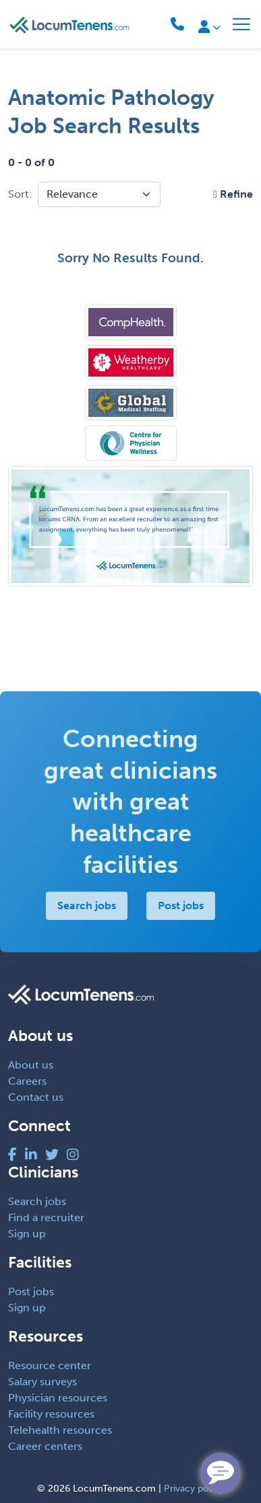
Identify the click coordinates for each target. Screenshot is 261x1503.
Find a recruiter (46, 1217)
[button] (233, 194)
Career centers (45, 1446)
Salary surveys (42, 1381)
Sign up (27, 1233)
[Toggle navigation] (241, 24)
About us (30, 1064)
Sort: (20, 194)
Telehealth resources (60, 1430)
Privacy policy (194, 1488)
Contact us (35, 1097)
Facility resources (51, 1414)
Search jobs (86, 905)
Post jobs (181, 905)
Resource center (49, 1365)
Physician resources (57, 1397)
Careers (27, 1081)
